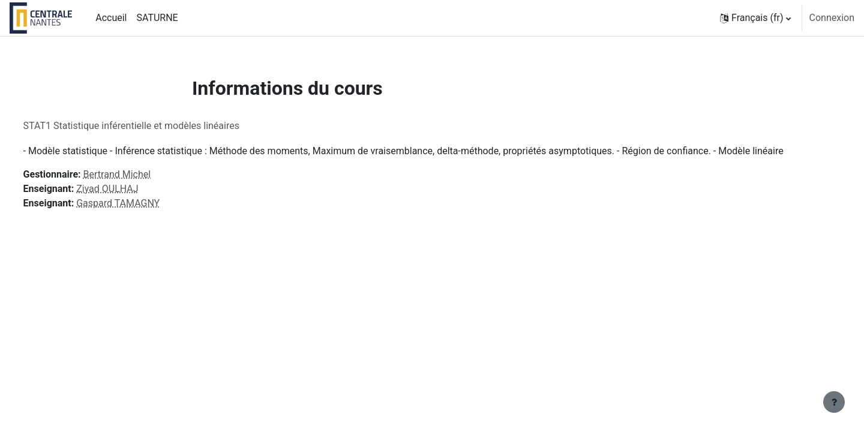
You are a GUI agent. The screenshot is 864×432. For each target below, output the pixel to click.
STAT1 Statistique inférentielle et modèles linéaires (154, 125)
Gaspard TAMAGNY (140, 203)
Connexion (831, 17)
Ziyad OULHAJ (130, 188)
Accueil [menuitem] (111, 17)
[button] (755, 18)
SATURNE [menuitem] (157, 17)
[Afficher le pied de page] (834, 402)
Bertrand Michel (139, 174)
